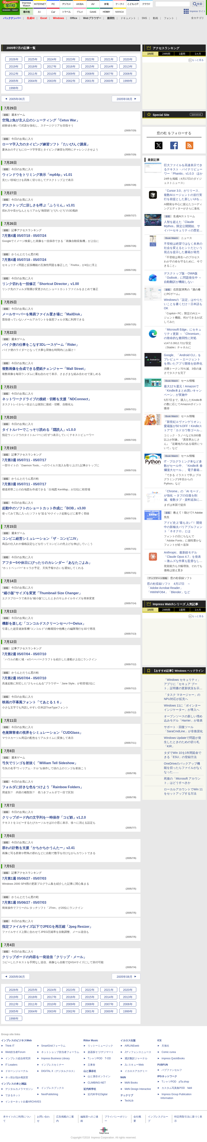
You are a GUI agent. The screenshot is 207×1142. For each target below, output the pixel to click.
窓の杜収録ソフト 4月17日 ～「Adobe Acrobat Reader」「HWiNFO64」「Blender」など (168, 588)
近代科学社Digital (97, 1094)
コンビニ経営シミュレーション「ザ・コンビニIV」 (41, 538)
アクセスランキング (166, 48)
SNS (144, 18)
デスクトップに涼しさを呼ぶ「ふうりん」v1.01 (38, 205)
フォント (169, 18)
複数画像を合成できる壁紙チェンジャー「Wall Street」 (44, 368)
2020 (127, 59)
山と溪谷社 (89, 1071)
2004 (32, 81)
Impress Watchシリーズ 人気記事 (175, 604)
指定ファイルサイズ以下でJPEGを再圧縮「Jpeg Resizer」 (47, 926)
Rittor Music (90, 1040)
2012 (13, 73)
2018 (32, 66)
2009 (70, 73)
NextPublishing (49, 1094)
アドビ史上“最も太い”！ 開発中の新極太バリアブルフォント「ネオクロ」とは (183, 527)
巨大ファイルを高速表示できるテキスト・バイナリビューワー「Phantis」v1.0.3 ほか (183, 169)
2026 (13, 59)
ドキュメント (128, 18)
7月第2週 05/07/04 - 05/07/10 (24, 654)
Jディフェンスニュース (138, 1052)
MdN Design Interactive (138, 1089)
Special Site (161, 115)
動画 (155, 18)
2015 (89, 66)
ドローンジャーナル (16, 1071)
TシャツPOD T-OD (99, 1058)
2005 (13, 81)
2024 (51, 59)
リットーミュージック (100, 1045)
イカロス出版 (128, 1040)
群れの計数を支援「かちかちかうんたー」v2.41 (38, 848)
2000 (108, 81)
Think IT (9, 1045)
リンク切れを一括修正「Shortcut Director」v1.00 (40, 284)
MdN (123, 1077)
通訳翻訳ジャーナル (136, 1058)
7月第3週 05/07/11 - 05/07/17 (24, 460)
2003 (51, 81)
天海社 (165, 1045)
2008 (89, 73)
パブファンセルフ (172, 1070)
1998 (13, 88)
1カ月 (198, 53)
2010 (51, 73)
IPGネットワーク (167, 1076)
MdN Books (131, 1082)
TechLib (129, 1100)
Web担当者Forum (15, 1052)
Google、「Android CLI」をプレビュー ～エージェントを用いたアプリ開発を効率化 (183, 359)
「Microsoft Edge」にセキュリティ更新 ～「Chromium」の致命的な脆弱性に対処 (183, 334)
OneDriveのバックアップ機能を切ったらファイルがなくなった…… (183, 768)
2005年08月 (124, 99)
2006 (127, 73)
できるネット (12, 1095)
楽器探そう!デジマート (101, 1052)
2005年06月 (17, 99)
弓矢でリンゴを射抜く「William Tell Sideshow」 (40, 763)
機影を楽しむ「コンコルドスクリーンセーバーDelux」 (44, 623)
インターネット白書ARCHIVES (23, 1101)
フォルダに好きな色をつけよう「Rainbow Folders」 (42, 787)
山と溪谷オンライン (99, 1076)
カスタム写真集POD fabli (177, 1087)
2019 (13, 66)
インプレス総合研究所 (18, 1058)
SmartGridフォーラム (53, 1045)
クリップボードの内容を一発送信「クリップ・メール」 (44, 957)
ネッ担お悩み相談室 (16, 1077)
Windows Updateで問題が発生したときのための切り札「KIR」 (182, 742)
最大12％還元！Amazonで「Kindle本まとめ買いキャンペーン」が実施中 (183, 390)
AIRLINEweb (132, 1045)
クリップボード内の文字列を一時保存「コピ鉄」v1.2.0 (44, 817)
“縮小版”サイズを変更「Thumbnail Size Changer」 (42, 593)
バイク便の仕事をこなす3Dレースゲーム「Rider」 (40, 344)
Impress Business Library (55, 1058)
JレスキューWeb (134, 1064)
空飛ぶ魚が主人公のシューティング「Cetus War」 (41, 120)
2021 (108, 59)
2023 (70, 59)
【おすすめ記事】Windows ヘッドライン (178, 670)
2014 (108, 66)
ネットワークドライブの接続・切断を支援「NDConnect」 (46, 399)
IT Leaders (11, 1064)
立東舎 (91, 1064)
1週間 (182, 53)
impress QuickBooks (173, 1058)
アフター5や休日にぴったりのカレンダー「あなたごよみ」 (47, 562)
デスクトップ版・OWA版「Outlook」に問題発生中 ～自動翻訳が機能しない (183, 277)
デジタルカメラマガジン (19, 1089)
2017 (51, 66)
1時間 (150, 53)
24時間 (166, 53)
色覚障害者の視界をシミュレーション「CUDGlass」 (42, 732)
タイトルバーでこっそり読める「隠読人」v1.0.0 (39, 429)
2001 (89, 81)
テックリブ (126, 1095)
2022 (89, 59)
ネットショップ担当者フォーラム (60, 1052)
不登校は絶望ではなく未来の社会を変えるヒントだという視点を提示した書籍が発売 (183, 248)
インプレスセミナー (52, 1064)
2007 (108, 73)
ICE (159, 1040)
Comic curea (169, 1052)
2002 (70, 81)
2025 (32, 59)
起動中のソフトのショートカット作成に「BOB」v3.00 (44, 508)
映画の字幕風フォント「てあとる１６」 (32, 702)
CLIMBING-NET (97, 1082)
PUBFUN (162, 1064)
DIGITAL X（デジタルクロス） (58, 1071)
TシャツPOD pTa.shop (175, 1081)
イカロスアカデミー (136, 1071)
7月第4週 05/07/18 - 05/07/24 (24, 235)
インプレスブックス (52, 1087)
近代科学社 (89, 1089)
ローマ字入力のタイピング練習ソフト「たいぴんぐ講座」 (46, 144)
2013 (127, 66)
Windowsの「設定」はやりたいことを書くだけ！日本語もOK (183, 304)
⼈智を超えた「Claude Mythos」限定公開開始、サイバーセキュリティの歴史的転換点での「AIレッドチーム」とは (183, 230)
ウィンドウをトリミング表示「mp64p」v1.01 (37, 174)
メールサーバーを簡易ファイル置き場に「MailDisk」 (42, 314)
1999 (127, 81)
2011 (32, 73)
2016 (70, 66)
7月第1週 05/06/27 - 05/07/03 (24, 878)
